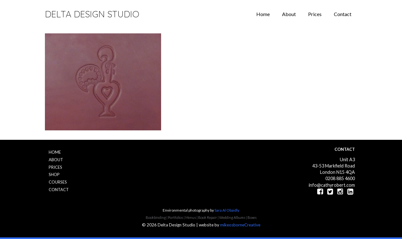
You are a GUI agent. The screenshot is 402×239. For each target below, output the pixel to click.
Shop (54, 174)
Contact (342, 14)
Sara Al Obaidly (227, 210)
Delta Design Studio (92, 14)
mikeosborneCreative (240, 224)
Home (263, 14)
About (289, 14)
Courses (58, 182)
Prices (315, 14)
